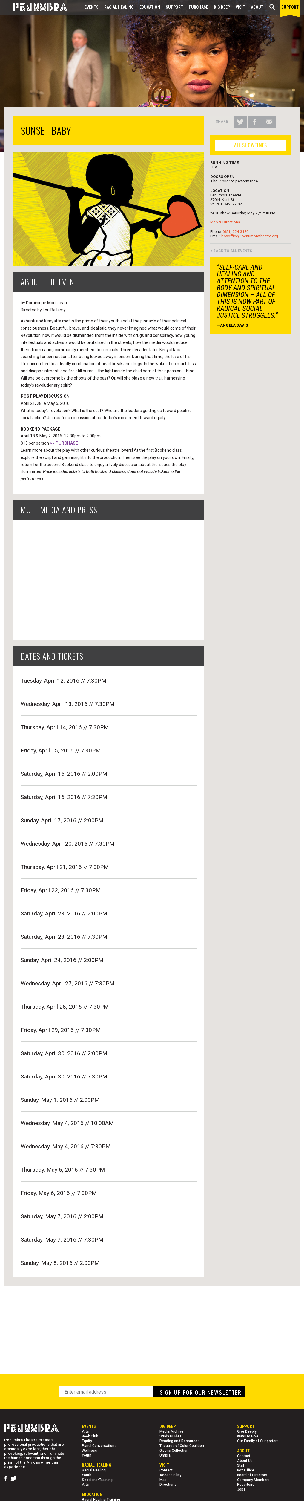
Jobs (241, 1489)
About (257, 7)
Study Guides (170, 1436)
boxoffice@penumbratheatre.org (249, 236)
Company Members (253, 1480)
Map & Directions (225, 222)
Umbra (165, 1455)
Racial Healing (119, 7)
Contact (166, 1470)
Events (92, 7)
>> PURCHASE (64, 443)
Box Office (245, 1470)
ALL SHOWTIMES (250, 145)
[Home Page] (35, 7)
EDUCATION (149, 7)
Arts (85, 1431)
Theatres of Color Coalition (181, 1446)
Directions (167, 1484)
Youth (86, 1455)
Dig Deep (222, 7)
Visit (240, 7)
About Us (245, 1461)
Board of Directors (252, 1475)
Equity (87, 1441)
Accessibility (170, 1475)
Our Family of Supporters (258, 1441)
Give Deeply (247, 1431)
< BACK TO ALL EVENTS (231, 251)
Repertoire (245, 1484)
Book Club (90, 1436)
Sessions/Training (97, 1480)
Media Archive (171, 1431)
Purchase (198, 7)
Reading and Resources (179, 1441)
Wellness (89, 1450)
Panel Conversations (99, 1446)
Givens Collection (173, 1450)
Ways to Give (247, 1436)
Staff (241, 1465)
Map (163, 1480)
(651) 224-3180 (235, 231)
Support (174, 7)
